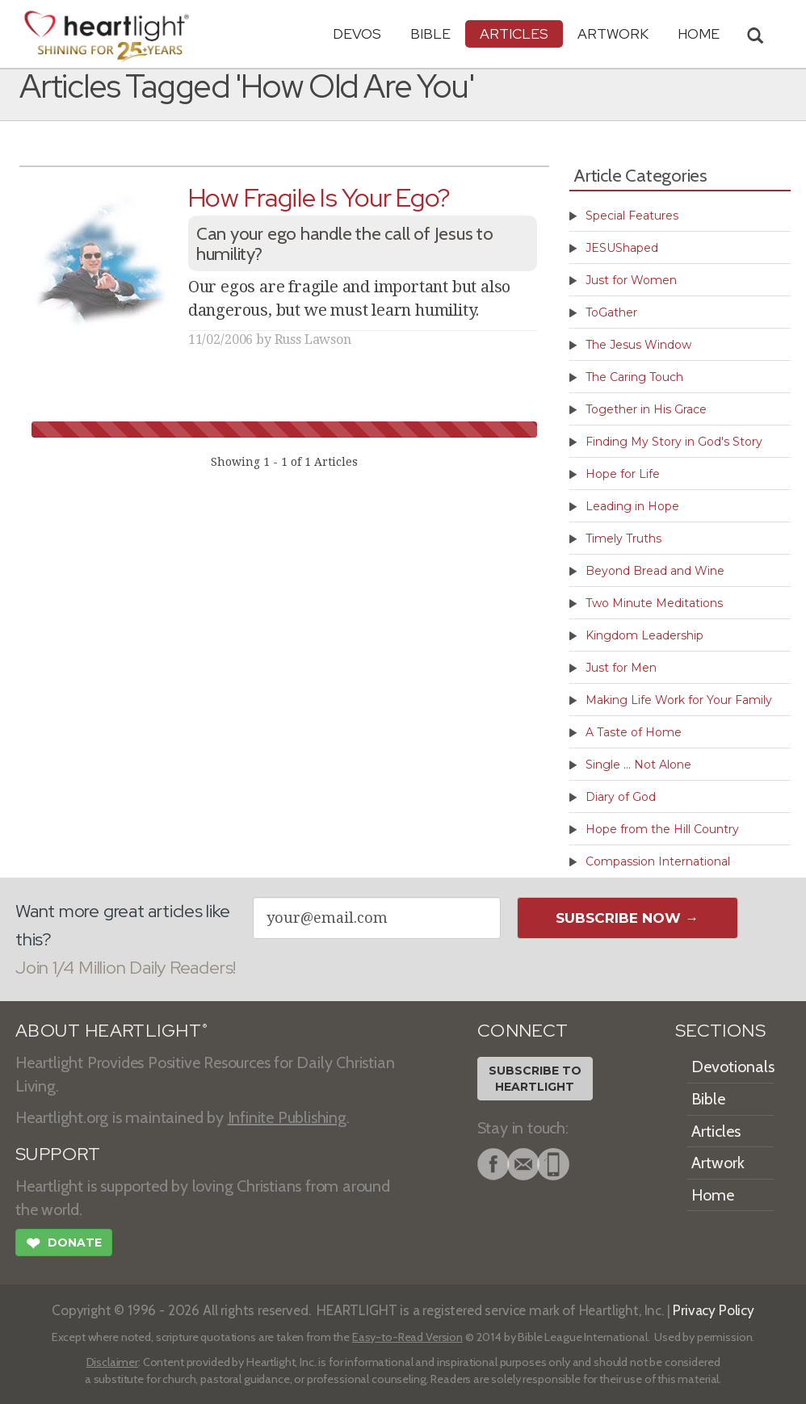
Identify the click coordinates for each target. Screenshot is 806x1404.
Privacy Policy (713, 1309)
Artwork (613, 33)
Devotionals (733, 1066)
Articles (514, 33)
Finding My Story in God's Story (674, 441)
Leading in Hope (632, 506)
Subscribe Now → (627, 918)
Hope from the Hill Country (662, 829)
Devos (357, 33)
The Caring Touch (634, 377)
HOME (699, 33)
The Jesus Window (638, 344)
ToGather (611, 312)
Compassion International (658, 861)
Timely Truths (623, 538)
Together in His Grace (646, 409)
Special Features (632, 215)
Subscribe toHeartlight (535, 1078)
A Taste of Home (634, 732)
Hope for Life (623, 474)
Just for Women (631, 280)
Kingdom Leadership (644, 635)
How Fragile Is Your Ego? (319, 197)
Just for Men (621, 667)
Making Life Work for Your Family (679, 700)
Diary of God (621, 797)
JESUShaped (622, 248)
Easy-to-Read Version (407, 1337)
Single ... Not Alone (638, 764)
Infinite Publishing (287, 1117)
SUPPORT (57, 1154)
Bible (430, 33)
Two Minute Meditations (654, 603)
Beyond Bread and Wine (655, 571)
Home (712, 1195)
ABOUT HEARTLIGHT (111, 1030)
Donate (64, 1245)
